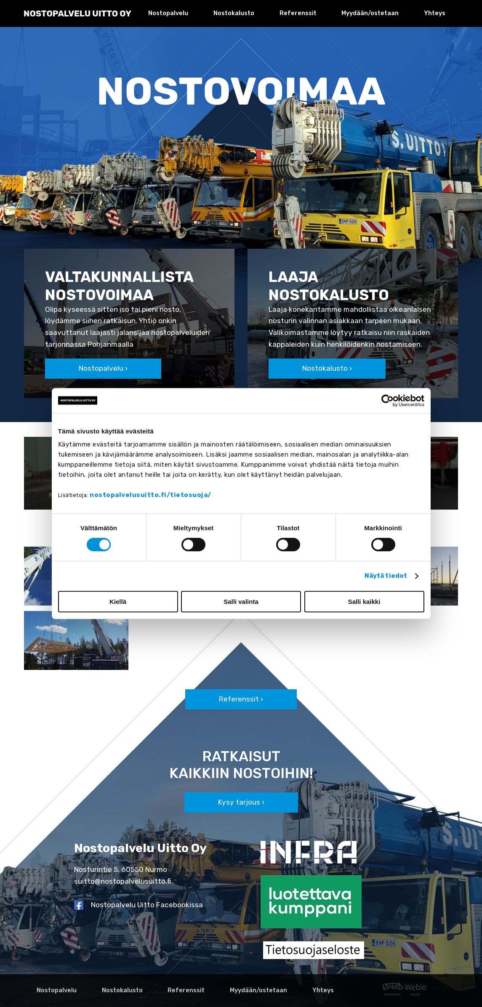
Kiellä (117, 601)
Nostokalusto (233, 13)
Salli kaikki (364, 601)
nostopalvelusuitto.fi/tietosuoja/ (150, 495)
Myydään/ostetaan (370, 13)
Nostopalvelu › (103, 368)
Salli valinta (241, 601)
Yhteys (434, 13)
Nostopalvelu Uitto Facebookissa (147, 905)
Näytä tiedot (386, 575)
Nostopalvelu (168, 13)
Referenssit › (241, 699)
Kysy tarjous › (241, 802)
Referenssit (298, 13)
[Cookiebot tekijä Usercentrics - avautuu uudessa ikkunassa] (387, 400)
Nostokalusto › (327, 368)
